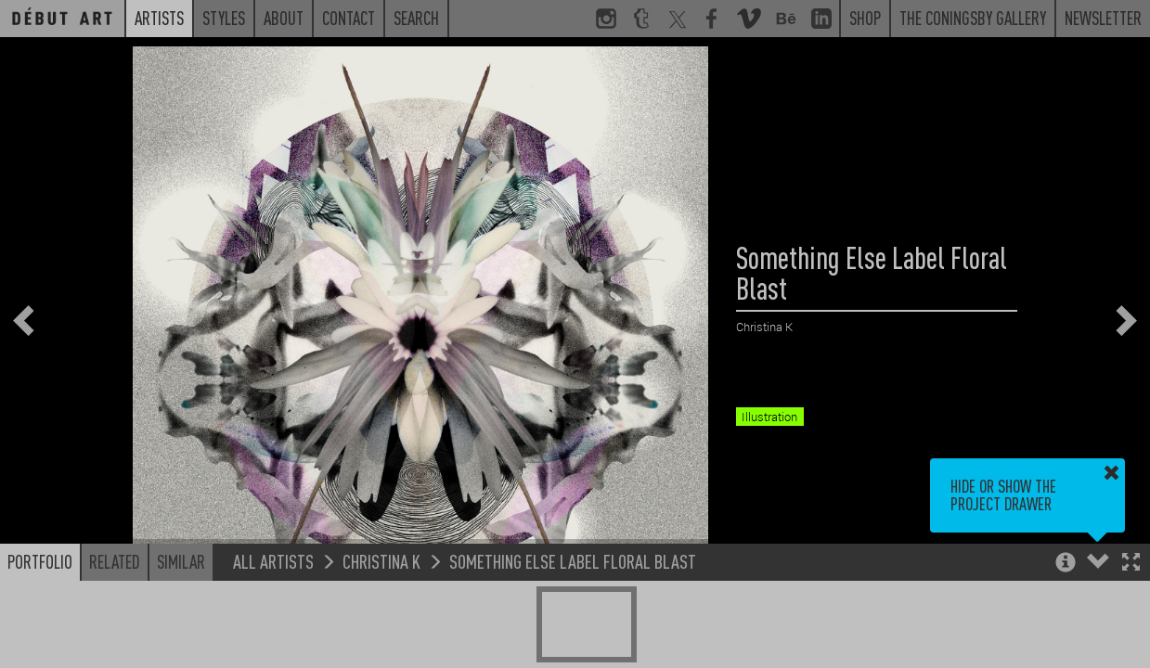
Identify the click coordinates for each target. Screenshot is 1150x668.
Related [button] (114, 561)
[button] (1131, 563)
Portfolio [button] (39, 561)
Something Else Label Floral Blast (572, 560)
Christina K (381, 560)
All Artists (273, 560)
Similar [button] (181, 561)
